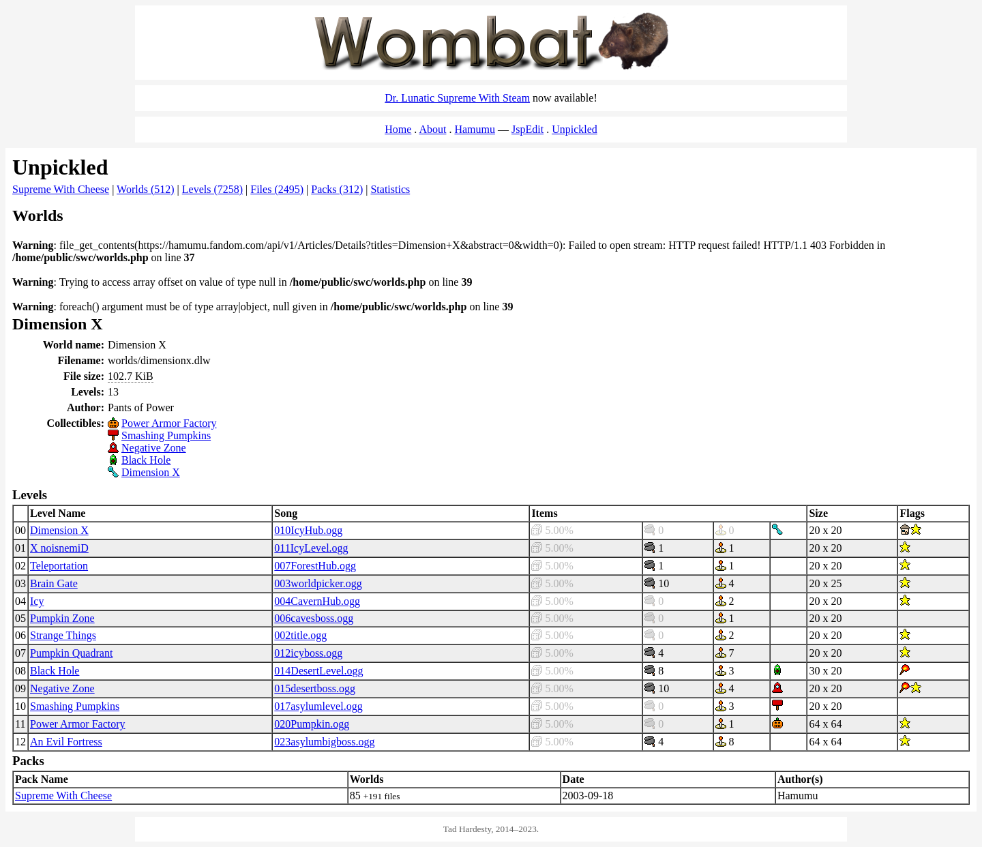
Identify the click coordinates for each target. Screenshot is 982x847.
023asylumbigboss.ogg (324, 741)
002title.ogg (300, 635)
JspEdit (527, 129)
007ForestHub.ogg (315, 565)
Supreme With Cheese (60, 189)
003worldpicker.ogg (317, 583)
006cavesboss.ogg (313, 618)
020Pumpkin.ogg (311, 724)
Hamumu (474, 129)
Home (398, 129)
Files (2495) (276, 189)
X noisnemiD (59, 548)
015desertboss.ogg (314, 688)
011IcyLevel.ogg (311, 548)
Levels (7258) (212, 189)
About (432, 129)
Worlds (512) (145, 189)
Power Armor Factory (169, 423)
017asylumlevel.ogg (318, 706)
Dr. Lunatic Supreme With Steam (457, 98)
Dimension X (150, 472)
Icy (37, 601)
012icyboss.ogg (308, 653)
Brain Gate (54, 583)
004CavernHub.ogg (317, 601)
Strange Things (63, 635)
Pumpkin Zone (62, 618)
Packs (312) (337, 189)
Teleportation (59, 565)
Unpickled (574, 129)
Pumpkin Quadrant (71, 653)
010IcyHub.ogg (308, 530)
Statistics (390, 189)
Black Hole (145, 460)
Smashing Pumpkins (166, 435)
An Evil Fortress (66, 741)
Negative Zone (153, 448)
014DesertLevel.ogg (318, 671)
